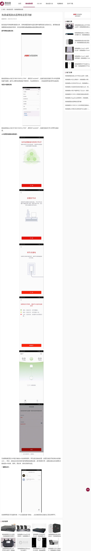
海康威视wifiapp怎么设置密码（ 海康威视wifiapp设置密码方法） (23, 536)
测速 (88, 489)
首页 (19, 3)
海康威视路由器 (18, 9)
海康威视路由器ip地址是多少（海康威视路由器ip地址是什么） (54, 536)
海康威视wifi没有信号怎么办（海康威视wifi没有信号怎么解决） (39, 536)
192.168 (39, 3)
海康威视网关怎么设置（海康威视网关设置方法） (8, 536)
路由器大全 (49, 3)
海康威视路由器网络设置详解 (73, 101)
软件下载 (70, 3)
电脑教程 (60, 3)
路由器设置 (29, 3)
